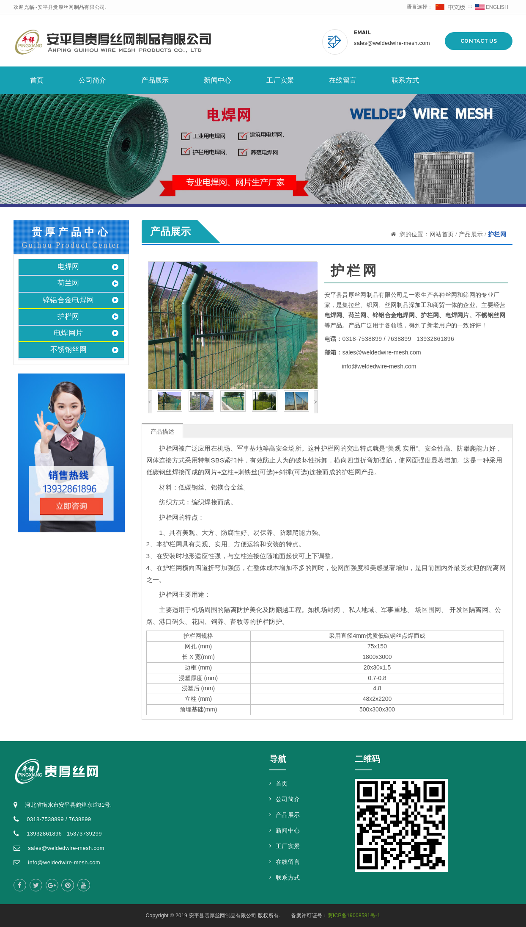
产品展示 (155, 80)
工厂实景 (280, 80)
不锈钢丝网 (68, 350)
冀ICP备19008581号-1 (354, 916)
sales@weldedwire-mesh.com (392, 43)
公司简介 (92, 80)
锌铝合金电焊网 (68, 300)
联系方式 (405, 80)
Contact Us (478, 41)
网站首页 (442, 234)
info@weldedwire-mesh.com (379, 366)
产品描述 (162, 431)
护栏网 (68, 317)
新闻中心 (217, 80)
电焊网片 (68, 333)
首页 (37, 80)
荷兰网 (68, 283)
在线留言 (342, 80)
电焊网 (68, 267)
